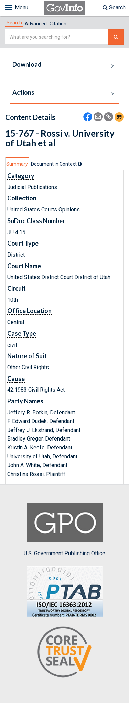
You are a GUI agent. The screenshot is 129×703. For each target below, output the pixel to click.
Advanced (36, 24)
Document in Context (56, 164)
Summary (17, 164)
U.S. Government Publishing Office (64, 529)
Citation (58, 24)
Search (114, 7)
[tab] (14, 23)
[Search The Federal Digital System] (116, 37)
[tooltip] (80, 164)
